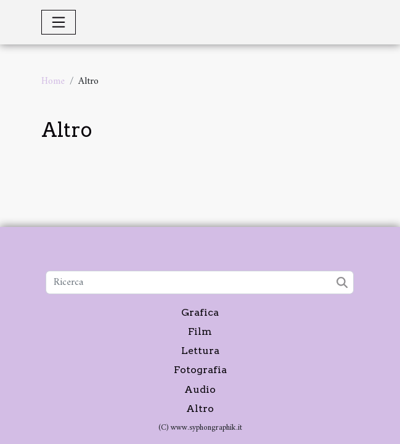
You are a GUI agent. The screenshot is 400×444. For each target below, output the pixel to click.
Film (200, 331)
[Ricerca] (200, 282)
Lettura (200, 350)
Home (53, 81)
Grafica (200, 312)
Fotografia (200, 370)
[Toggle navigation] (58, 22)
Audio (200, 389)
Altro (200, 408)
